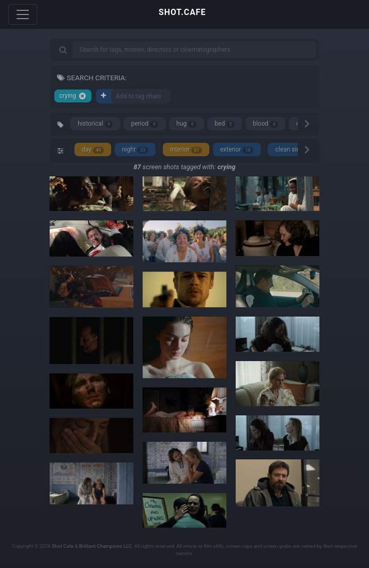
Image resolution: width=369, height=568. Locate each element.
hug (186, 124)
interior (186, 150)
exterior (236, 150)
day (93, 150)
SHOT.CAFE (182, 12)
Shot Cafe (63, 546)
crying (72, 96)
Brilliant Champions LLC (105, 546)
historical (95, 124)
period (145, 124)
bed (224, 124)
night (135, 150)
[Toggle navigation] (22, 14)
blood (265, 124)
